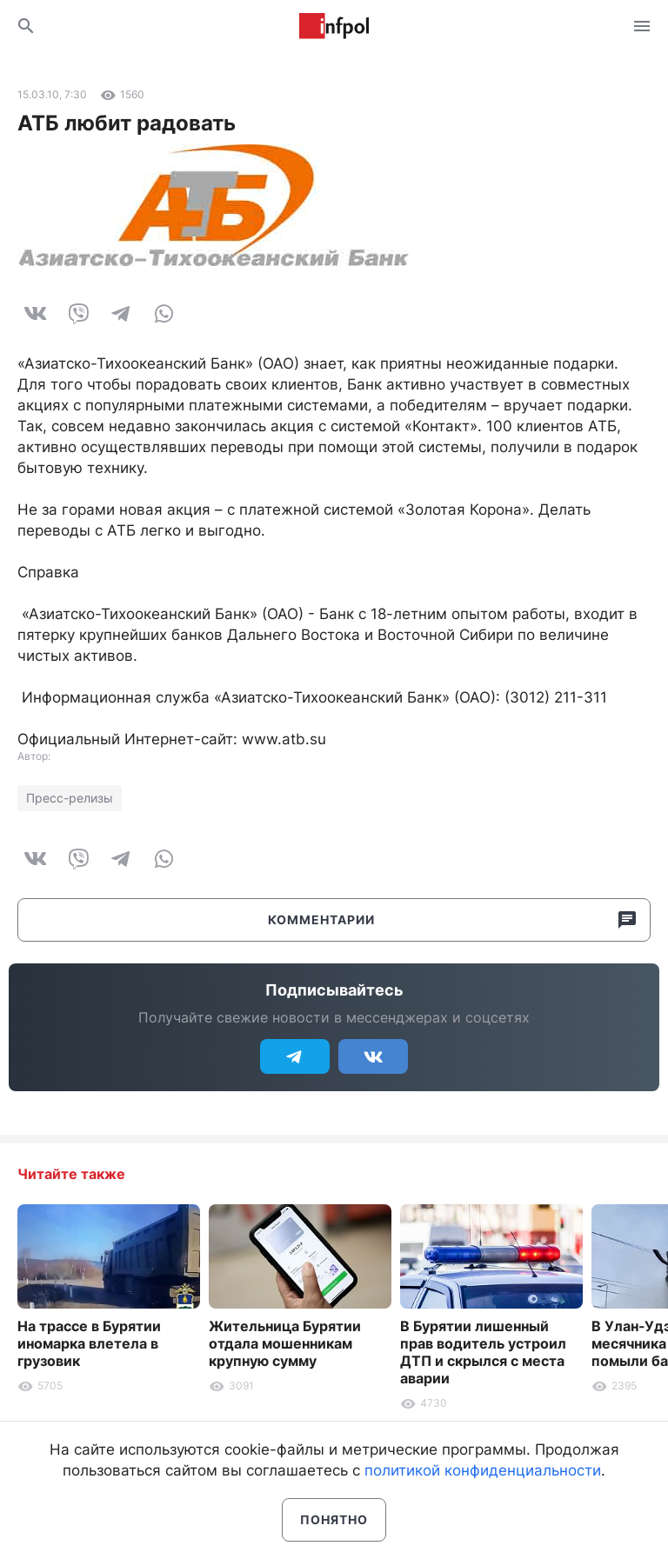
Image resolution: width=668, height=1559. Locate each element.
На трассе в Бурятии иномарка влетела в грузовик (89, 1343)
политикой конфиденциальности (482, 1470)
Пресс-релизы (69, 797)
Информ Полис (334, 26)
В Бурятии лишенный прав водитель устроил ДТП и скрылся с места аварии (483, 1352)
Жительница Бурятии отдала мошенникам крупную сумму (285, 1343)
